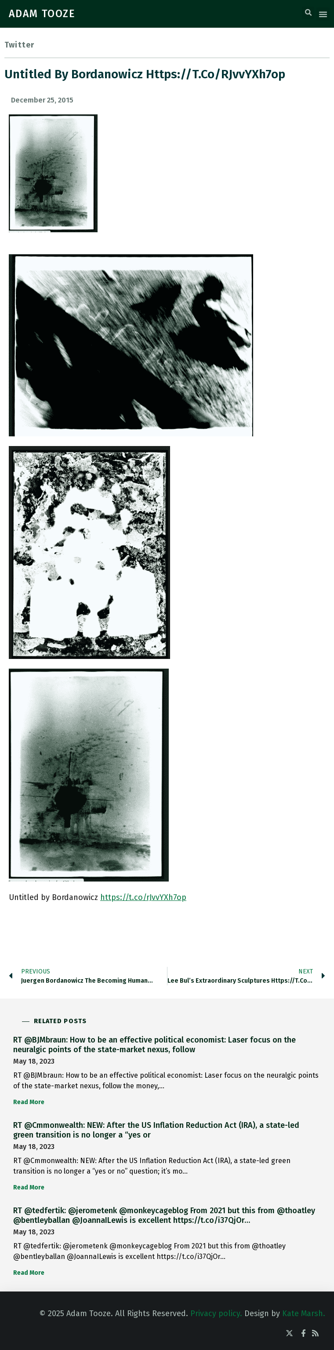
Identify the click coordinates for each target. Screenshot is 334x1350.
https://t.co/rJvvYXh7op (143, 897)
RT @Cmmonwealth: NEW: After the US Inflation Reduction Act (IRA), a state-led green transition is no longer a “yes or (156, 1130)
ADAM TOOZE (42, 13)
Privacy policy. (216, 1313)
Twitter (19, 45)
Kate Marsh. (303, 1313)
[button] (308, 13)
